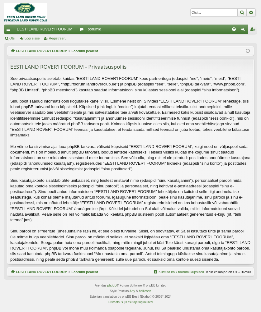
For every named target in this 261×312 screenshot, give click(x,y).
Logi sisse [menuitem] (244, 30)
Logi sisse (32, 38)
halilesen (145, 291)
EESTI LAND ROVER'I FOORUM (44, 29)
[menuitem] (234, 29)
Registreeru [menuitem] (254, 30)
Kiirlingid (9, 30)
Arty (132, 291)
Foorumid (93, 29)
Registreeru (58, 38)
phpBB (111, 285)
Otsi (12, 38)
